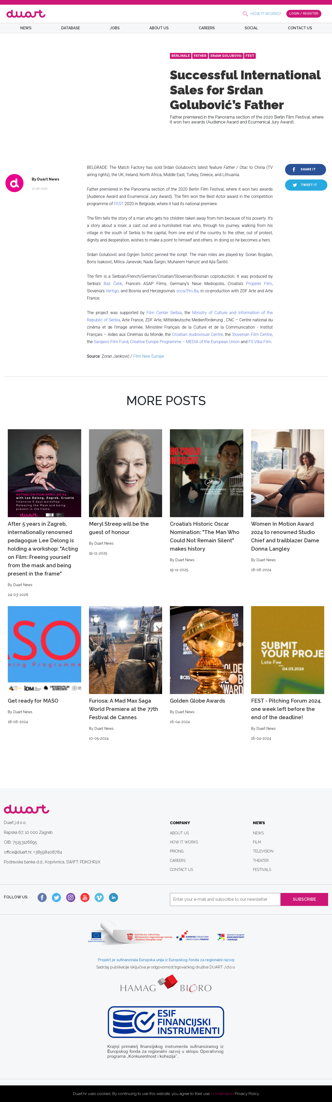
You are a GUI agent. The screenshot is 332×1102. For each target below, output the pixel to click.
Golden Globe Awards (206, 665)
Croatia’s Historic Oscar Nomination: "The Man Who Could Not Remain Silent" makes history (206, 501)
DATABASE (70, 28)
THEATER (261, 860)
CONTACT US (300, 28)
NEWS (25, 28)
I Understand (222, 1093)
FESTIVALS (262, 870)
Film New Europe (148, 356)
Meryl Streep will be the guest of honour (125, 492)
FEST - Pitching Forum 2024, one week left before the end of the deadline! (287, 673)
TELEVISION (263, 851)
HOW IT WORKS (184, 842)
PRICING (177, 851)
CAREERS (207, 28)
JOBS (115, 28)
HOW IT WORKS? (266, 13)
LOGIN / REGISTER (303, 13)
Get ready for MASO (44, 665)
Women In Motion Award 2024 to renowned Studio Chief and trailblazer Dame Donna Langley (287, 501)
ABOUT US (159, 28)
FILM (257, 842)
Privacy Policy (247, 1093)
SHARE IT (308, 169)
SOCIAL (251, 28)
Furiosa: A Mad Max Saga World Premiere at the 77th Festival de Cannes (125, 673)
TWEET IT (309, 185)
